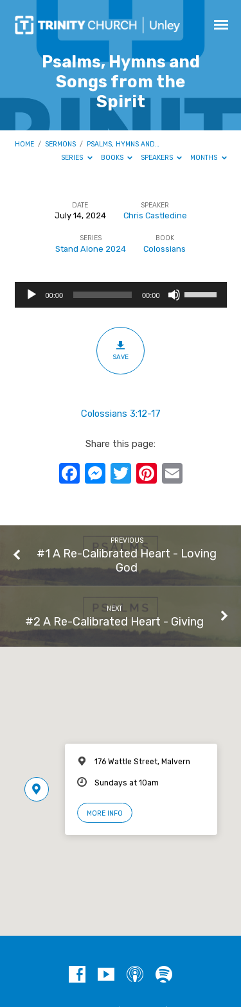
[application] (121, 295)
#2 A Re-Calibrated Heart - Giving (114, 621)
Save (120, 350)
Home (24, 144)
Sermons (60, 144)
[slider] (102, 295)
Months (208, 157)
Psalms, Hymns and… (123, 144)
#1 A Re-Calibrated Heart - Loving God (127, 560)
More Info (105, 813)
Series (77, 157)
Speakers (162, 157)
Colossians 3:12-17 (121, 413)
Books (117, 157)
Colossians (164, 249)
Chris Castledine (155, 215)
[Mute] (174, 294)
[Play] (31, 294)
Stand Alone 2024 (90, 249)
